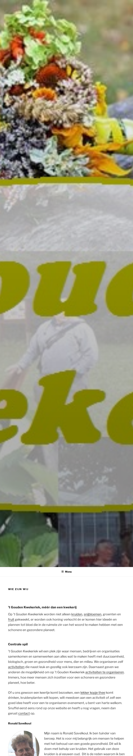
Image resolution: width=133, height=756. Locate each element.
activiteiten (16, 667)
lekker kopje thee (92, 692)
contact (24, 713)
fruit (11, 619)
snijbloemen (92, 614)
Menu (66, 571)
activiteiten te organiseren (104, 672)
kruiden (76, 614)
